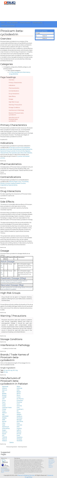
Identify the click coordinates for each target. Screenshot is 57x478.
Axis (3, 391)
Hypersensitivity (12, 185)
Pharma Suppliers (25, 22)
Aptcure (4, 390)
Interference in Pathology (16, 110)
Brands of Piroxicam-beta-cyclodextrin (16, 113)
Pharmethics (6, 428)
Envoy (4, 400)
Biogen (19, 391)
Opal (3, 425)
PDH (18, 426)
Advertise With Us (52, 461)
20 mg (5, 370)
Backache (29, 149)
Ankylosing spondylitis (19, 149)
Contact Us (50, 467)
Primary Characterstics (15, 82)
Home (3, 22)
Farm (3, 402)
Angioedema (4, 185)
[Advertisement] (38, 10)
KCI (18, 411)
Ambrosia (19, 388)
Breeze (4, 395)
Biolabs (4, 393)
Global (4, 409)
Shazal (4, 433)
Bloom (19, 393)
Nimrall (4, 421)
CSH (3, 398)
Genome (19, 405)
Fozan (4, 404)
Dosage (11, 99)
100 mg (10, 370)
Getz (18, 407)
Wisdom (4, 440)
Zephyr (11, 442)
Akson (18, 386)
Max (3, 414)
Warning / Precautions (15, 104)
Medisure (19, 416)
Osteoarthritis (4, 152)
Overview (11, 80)
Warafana (19, 437)
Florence (19, 402)
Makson (4, 412)
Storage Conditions (14, 107)
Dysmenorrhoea (5, 151)
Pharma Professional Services (26, 475)
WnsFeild (19, 440)
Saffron (19, 430)
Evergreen (20, 400)
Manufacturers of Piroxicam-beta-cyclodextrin (14, 119)
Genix (4, 405)
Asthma (11, 181)
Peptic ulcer (17, 181)
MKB (3, 419)
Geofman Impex (7, 407)
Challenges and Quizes (7, 26)
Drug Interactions (14, 93)
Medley (4, 418)
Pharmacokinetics (14, 88)
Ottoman (19, 425)
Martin (19, 412)
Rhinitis (2, 183)
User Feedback (51, 459)
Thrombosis (25, 181)
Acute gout (12, 147)
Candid (4, 397)
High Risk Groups (14, 102)
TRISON (4, 437)
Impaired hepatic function (18, 183)
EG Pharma (20, 398)
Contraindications (14, 91)
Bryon (18, 395)
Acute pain (9, 149)
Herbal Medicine (37, 22)
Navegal (19, 419)
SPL (3, 435)
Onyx (18, 423)
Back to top (3, 160)
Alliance (4, 388)
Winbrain (19, 439)
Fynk (18, 404)
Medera (19, 414)
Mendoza (19, 418)
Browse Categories (12, 22)
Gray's (4, 411)
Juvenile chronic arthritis (17, 151)
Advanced (5, 386)
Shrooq (19, 433)
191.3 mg (15, 370)
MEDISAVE (5, 416)
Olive (3, 423)
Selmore (4, 432)
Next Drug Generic (22, 446)
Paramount (5, 426)
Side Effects (12, 96)
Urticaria (7, 183)
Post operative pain (14, 152)
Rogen (4, 430)
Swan (18, 435)
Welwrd (4, 439)
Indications (12, 85)
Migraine (27, 151)
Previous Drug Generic (11, 446)
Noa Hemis (20, 421)
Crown (19, 397)
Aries (18, 390)
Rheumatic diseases (26, 152)
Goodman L (20, 409)
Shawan (19, 432)
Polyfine (19, 428)
